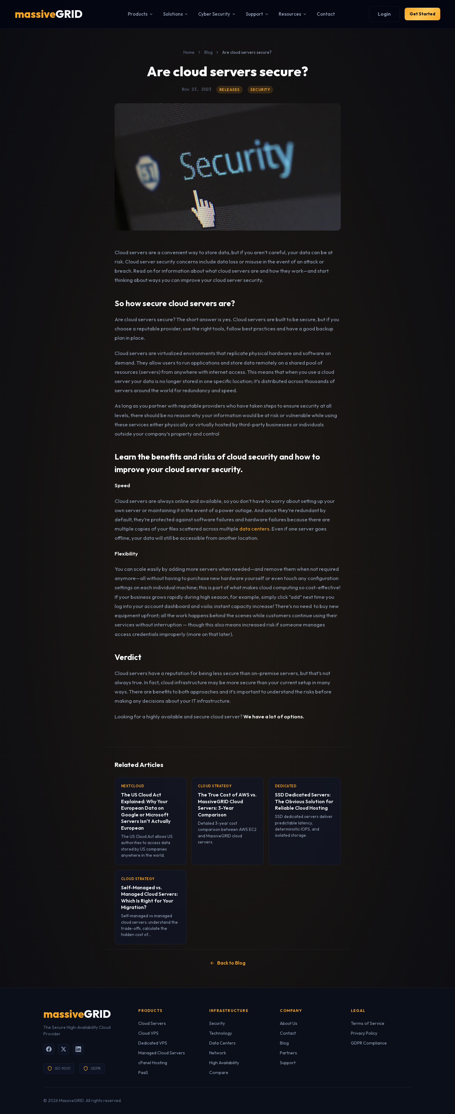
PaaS (143, 1072)
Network (217, 1053)
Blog (208, 52)
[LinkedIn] (78, 1049)
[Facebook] (48, 1049)
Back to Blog (227, 963)
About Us (288, 1023)
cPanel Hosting (152, 1062)
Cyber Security (212, 14)
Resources (288, 14)
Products (135, 14)
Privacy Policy (364, 1033)
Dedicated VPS (152, 1043)
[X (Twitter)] (63, 1049)
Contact (321, 14)
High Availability (224, 1062)
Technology (220, 1033)
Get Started (417, 14)
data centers (254, 528)
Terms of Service (367, 1023)
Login (374, 14)
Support (252, 14)
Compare (218, 1072)
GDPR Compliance (369, 1043)
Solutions (171, 14)
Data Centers (222, 1043)
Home (188, 52)
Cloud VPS (148, 1033)
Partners (288, 1053)
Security (217, 1023)
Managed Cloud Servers (161, 1053)
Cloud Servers (152, 1023)
